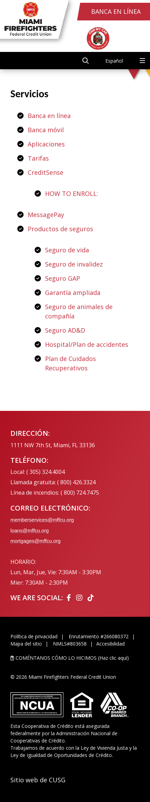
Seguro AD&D (65, 330)
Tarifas (38, 158)
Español (114, 60)
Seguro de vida (67, 250)
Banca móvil (46, 130)
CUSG (57, 780)
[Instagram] (80, 597)
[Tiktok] (91, 597)
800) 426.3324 (78, 482)
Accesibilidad (110, 643)
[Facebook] (70, 597)
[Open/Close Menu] (142, 60)
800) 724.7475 (81, 492)
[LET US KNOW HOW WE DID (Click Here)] (75, 657)
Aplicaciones (46, 144)
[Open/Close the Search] (85, 60)
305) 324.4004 (47, 472)
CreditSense (45, 172)
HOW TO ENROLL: (71, 193)
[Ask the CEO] (128, 415)
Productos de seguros (60, 229)
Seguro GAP (62, 278)
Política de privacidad (34, 636)
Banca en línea (49, 115)
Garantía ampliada (72, 292)
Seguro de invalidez (74, 264)
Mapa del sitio (26, 643)
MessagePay (46, 214)
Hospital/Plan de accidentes (86, 344)
